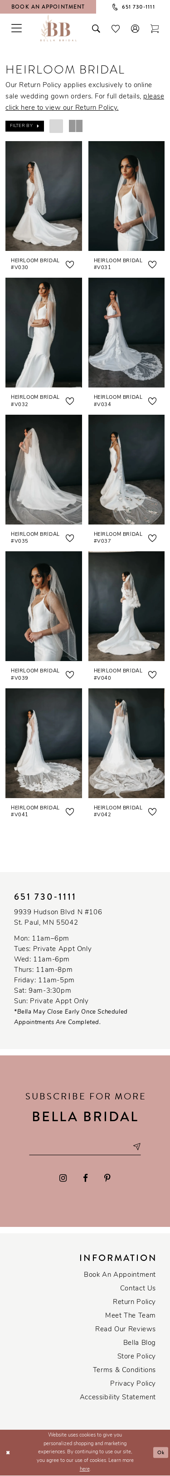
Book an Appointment (120, 1275)
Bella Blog (139, 1343)
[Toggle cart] (155, 27)
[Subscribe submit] (137, 1147)
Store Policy (136, 1357)
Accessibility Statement (118, 1398)
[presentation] (43, 196)
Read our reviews (125, 1330)
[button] (135, 27)
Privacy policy (133, 1384)
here (85, 1469)
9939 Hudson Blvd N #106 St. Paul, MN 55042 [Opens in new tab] (58, 918)
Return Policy (134, 1302)
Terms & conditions (124, 1371)
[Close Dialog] (8, 1453)
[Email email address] (85, 1147)
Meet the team (130, 1316)
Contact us (138, 1289)
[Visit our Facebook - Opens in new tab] (85, 1178)
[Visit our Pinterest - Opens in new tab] (107, 1178)
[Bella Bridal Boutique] (58, 28)
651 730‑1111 (45, 896)
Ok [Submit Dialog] (161, 1452)
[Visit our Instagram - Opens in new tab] (63, 1178)
